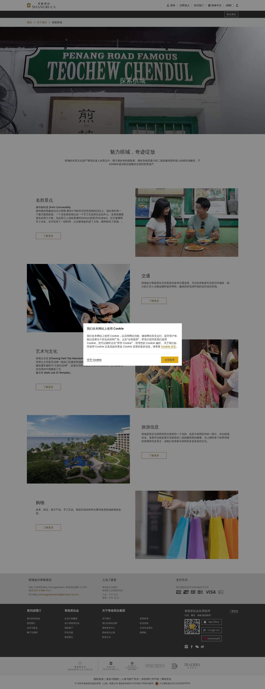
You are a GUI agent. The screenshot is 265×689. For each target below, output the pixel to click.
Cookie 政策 (168, 346)
